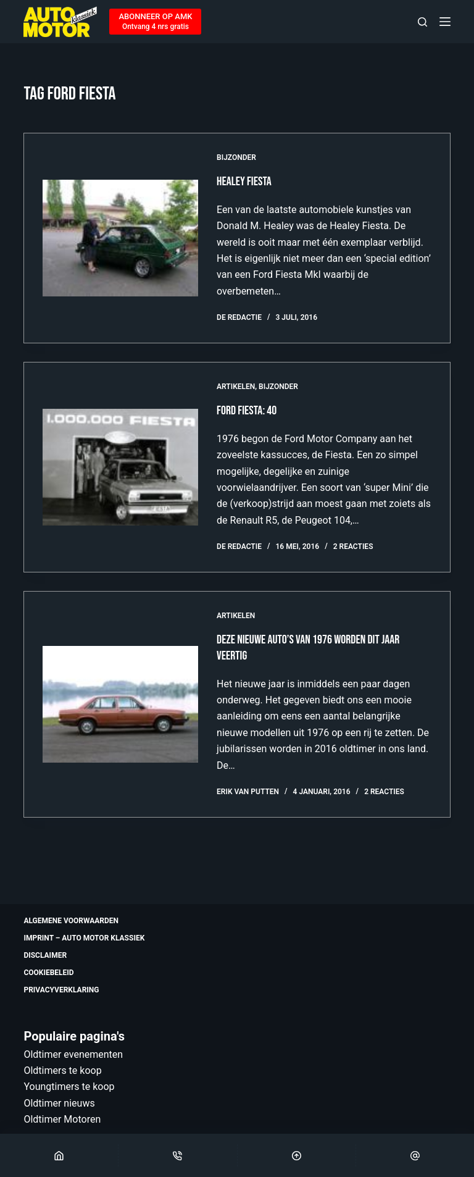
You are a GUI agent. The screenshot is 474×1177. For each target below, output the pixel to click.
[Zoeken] (422, 22)
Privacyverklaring (61, 990)
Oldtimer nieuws (58, 1103)
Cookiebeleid (48, 972)
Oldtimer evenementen (73, 1054)
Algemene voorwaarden (70, 920)
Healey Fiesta (244, 181)
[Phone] (177, 1155)
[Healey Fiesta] (120, 238)
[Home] (59, 1155)
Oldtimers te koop (62, 1070)
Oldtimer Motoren (62, 1119)
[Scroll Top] (296, 1155)
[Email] (415, 1155)
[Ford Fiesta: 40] (120, 467)
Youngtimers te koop (68, 1086)
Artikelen (236, 386)
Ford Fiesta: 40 (246, 410)
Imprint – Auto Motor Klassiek (83, 938)
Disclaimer (45, 955)
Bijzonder (236, 157)
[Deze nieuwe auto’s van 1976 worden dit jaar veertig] (120, 704)
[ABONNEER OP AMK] (155, 22)
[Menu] (445, 21)
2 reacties (353, 546)
